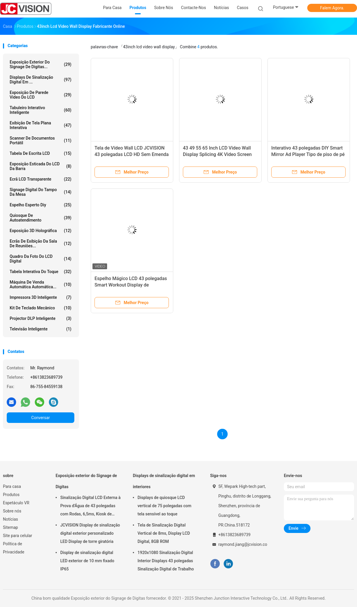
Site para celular (17, 535)
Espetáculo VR (16, 502)
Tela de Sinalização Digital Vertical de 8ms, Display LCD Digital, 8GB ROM (164, 533)
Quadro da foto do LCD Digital (40, 258)
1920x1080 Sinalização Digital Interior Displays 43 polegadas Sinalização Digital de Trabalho (166, 560)
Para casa (12, 486)
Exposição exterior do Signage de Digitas (86, 481)
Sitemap (10, 527)
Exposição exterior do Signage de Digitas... (40, 64)
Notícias (10, 519)
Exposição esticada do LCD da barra (40, 166)
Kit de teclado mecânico (40, 308)
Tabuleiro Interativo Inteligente (40, 110)
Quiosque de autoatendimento (40, 217)
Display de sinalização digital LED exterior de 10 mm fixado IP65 (87, 560)
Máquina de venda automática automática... (40, 284)
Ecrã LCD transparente (40, 179)
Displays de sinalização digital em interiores (164, 481)
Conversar (40, 417)
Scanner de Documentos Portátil (40, 140)
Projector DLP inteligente (40, 318)
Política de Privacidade (13, 547)
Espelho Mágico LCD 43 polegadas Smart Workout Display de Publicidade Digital (131, 285)
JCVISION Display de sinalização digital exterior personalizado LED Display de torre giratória (90, 533)
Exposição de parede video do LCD (40, 95)
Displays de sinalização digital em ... (40, 79)
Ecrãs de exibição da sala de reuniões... (40, 243)
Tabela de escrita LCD (40, 153)
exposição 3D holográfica (40, 231)
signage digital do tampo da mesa (40, 192)
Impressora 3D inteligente (40, 297)
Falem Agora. (332, 8)
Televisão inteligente (40, 329)
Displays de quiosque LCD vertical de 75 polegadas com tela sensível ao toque (164, 505)
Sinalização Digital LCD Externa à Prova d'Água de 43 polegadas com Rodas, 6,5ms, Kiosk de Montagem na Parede (90, 506)
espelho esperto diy (40, 205)
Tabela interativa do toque (40, 272)
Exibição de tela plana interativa (40, 125)
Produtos (11, 494)
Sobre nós (12, 511)
